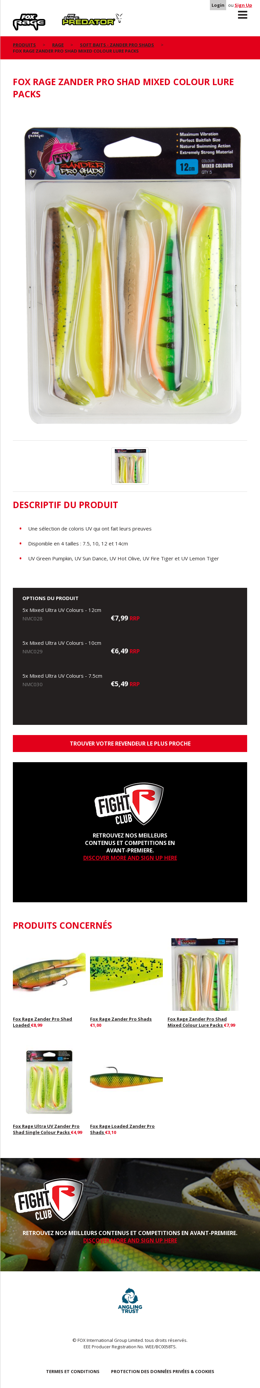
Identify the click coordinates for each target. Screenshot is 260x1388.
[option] (130, 273)
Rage (19, 17)
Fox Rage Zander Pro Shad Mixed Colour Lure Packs (197, 1022)
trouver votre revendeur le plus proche (130, 743)
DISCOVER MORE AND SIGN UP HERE (130, 858)
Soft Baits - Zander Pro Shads (117, 45)
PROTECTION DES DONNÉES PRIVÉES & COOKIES (162, 1371)
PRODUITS (24, 45)
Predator (73, 17)
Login (218, 5)
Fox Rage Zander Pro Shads (121, 1019)
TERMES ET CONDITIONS (73, 1371)
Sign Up (243, 5)
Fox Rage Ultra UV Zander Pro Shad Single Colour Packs (46, 1129)
